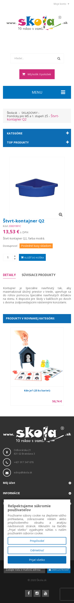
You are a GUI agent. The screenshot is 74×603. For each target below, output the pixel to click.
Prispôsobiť (37, 541)
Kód (5, 226)
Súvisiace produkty (38, 275)
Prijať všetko (37, 560)
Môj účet (9, 483)
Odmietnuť (37, 550)
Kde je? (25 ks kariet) (37, 390)
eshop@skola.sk (23, 472)
